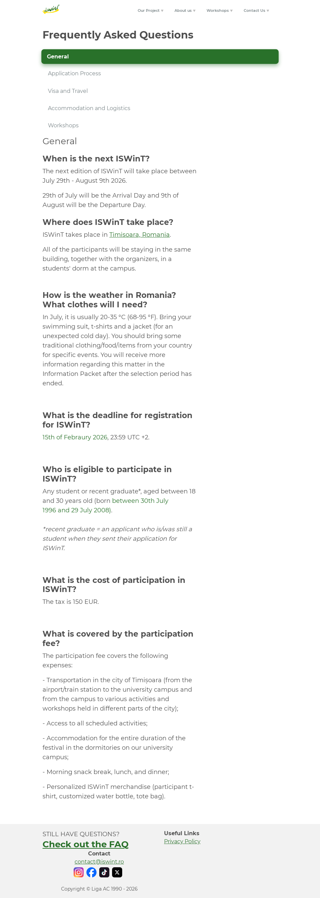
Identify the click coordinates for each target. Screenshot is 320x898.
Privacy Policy (182, 841)
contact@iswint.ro (99, 861)
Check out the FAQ (86, 844)
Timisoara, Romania (139, 234)
